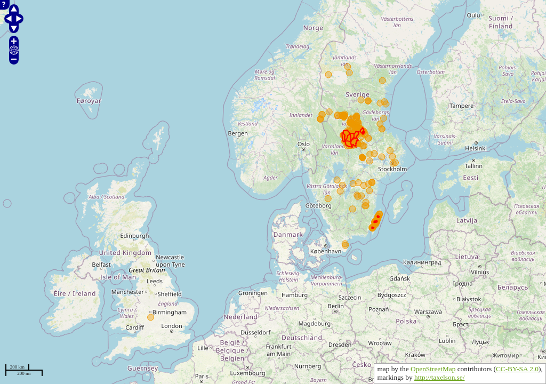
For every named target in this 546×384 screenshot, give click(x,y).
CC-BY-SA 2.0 (517, 369)
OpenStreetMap (433, 369)
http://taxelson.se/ (439, 377)
